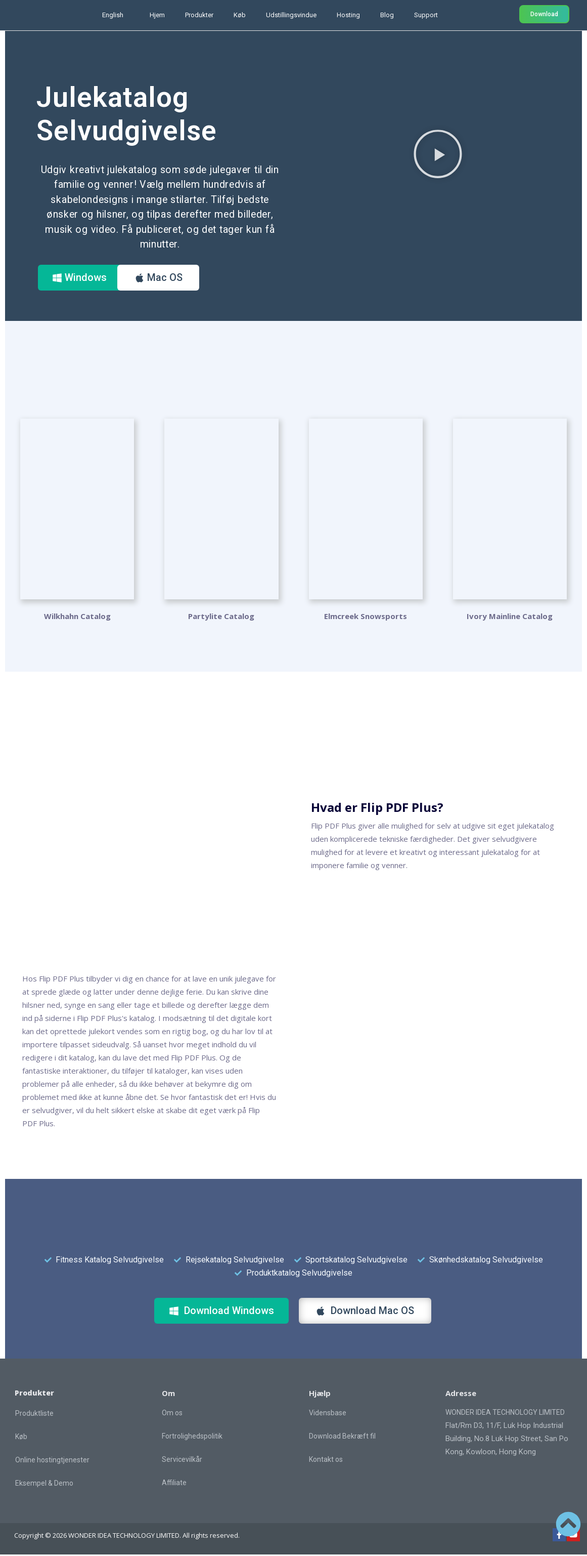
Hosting (348, 15)
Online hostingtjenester (52, 1461)
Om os (172, 1414)
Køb (240, 15)
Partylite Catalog (221, 617)
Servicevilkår (182, 1461)
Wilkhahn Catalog (77, 617)
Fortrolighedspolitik (192, 1438)
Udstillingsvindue (291, 15)
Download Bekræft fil (342, 1438)
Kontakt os (326, 1461)
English (112, 15)
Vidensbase (327, 1414)
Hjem (157, 15)
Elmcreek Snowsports (365, 617)
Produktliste (34, 1415)
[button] (438, 153)
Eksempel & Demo (44, 1485)
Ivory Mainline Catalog (510, 617)
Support (426, 15)
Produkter (199, 15)
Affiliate (174, 1484)
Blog (387, 15)
